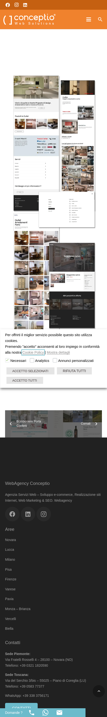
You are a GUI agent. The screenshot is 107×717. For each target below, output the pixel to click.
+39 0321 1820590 (34, 665)
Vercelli (10, 619)
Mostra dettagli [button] (58, 352)
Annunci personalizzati (76, 361)
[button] (89, 19)
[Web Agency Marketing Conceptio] (29, 19)
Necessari (18, 361)
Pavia (9, 599)
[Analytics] (32, 360)
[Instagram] (16, 4)
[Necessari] (7, 360)
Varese (10, 589)
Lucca (9, 549)
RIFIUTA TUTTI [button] (74, 371)
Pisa (8, 569)
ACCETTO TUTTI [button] (24, 380)
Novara (10, 540)
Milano (10, 559)
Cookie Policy (33, 352)
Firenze (10, 579)
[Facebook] (7, 4)
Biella (9, 628)
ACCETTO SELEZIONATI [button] (30, 371)
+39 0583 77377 (32, 686)
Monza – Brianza (17, 609)
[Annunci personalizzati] (55, 360)
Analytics (42, 361)
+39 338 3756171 (36, 696)
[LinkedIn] (25, 4)
